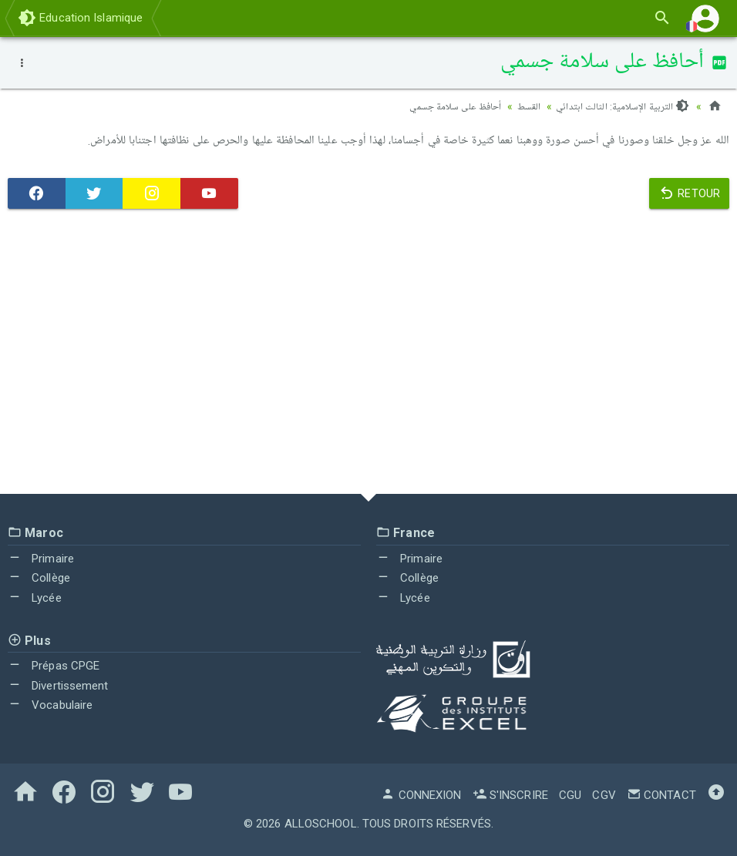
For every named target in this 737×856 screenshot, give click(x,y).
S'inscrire (510, 795)
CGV (603, 795)
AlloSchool (320, 824)
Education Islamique (80, 18)
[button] (705, 18)
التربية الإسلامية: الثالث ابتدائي (620, 106)
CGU (570, 795)
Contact (661, 795)
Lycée (35, 598)
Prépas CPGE (53, 666)
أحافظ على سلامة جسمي (446, 106)
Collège (39, 578)
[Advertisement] (368, 355)
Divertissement (58, 686)
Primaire (41, 559)
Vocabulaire (50, 705)
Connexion (421, 795)
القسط (524, 106)
